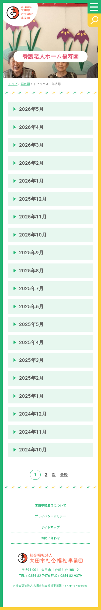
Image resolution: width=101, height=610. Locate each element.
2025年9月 (31, 252)
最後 (64, 474)
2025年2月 (31, 378)
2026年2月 (31, 163)
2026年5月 (31, 109)
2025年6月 (31, 306)
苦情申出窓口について (50, 505)
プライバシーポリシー (50, 516)
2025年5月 (31, 324)
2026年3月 (31, 145)
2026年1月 (31, 181)
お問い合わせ (50, 538)
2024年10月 (33, 450)
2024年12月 (33, 414)
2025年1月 (31, 396)
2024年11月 (33, 432)
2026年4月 (31, 127)
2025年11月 (33, 217)
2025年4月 (31, 342)
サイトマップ (50, 527)
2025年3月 (31, 360)
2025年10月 (33, 235)
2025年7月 (31, 288)
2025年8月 (31, 270)
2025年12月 (33, 199)
